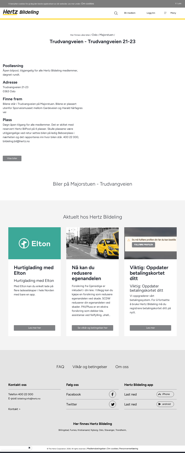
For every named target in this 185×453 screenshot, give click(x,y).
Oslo (95, 34)
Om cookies (87, 3)
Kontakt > (14, 409)
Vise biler (12, 158)
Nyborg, (94, 430)
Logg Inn (151, 13)
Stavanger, (109, 430)
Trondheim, (121, 430)
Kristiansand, (84, 430)
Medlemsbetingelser (96, 448)
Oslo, (101, 430)
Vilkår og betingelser (90, 366)
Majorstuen (106, 34)
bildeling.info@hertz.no (28, 398)
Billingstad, (64, 430)
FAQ (60, 366)
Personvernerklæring (128, 448)
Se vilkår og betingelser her (93, 327)
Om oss (122, 366)
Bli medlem (129, 13)
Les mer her (34, 327)
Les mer (150, 327)
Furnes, (73, 430)
